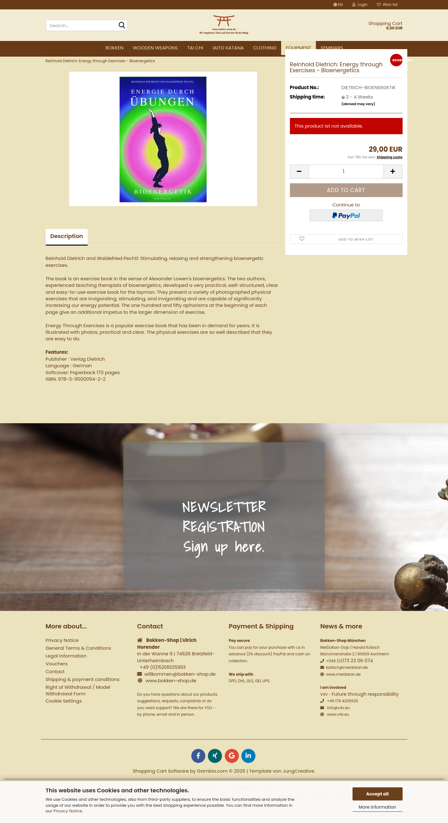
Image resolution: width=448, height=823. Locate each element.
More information (377, 807)
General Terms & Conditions (78, 663)
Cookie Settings (64, 716)
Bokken (114, 47)
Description (66, 251)
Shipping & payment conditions (83, 694)
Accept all (377, 794)
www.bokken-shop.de (171, 695)
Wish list (387, 4)
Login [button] (360, 4)
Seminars (332, 47)
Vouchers (57, 679)
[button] (338, 4)
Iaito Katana (228, 47)
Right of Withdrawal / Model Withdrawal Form (78, 705)
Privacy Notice (67, 811)
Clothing (264, 47)
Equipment (298, 47)
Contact (55, 686)
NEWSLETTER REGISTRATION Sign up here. (224, 542)
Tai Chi (195, 47)
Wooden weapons (155, 47)
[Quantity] (346, 187)
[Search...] (122, 25)
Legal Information (66, 671)
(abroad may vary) (358, 119)
